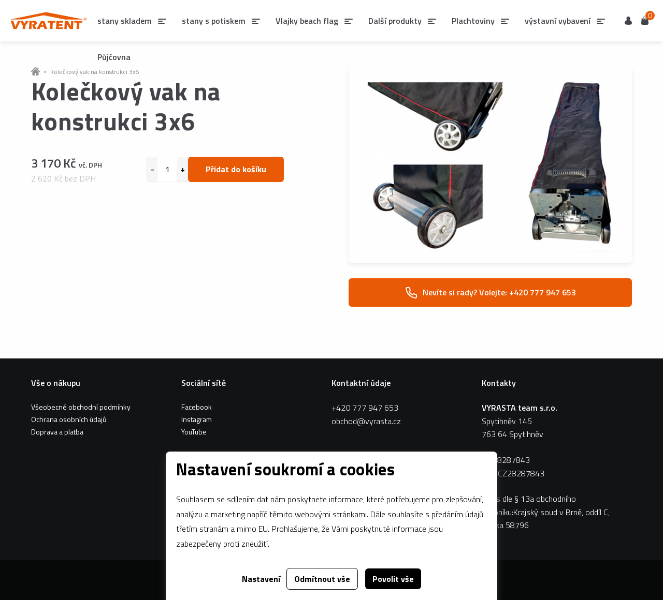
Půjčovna (114, 57)
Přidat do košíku (236, 169)
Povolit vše (393, 579)
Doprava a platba (57, 431)
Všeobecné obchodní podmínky (81, 406)
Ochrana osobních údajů (68, 419)
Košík (645, 20)
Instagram (196, 419)
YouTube (194, 431)
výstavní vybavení (557, 20)
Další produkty (395, 20)
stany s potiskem (214, 20)
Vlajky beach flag (307, 20)
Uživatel (628, 20)
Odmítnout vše (322, 579)
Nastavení (261, 579)
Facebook (196, 406)
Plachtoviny (473, 20)
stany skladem (124, 20)
